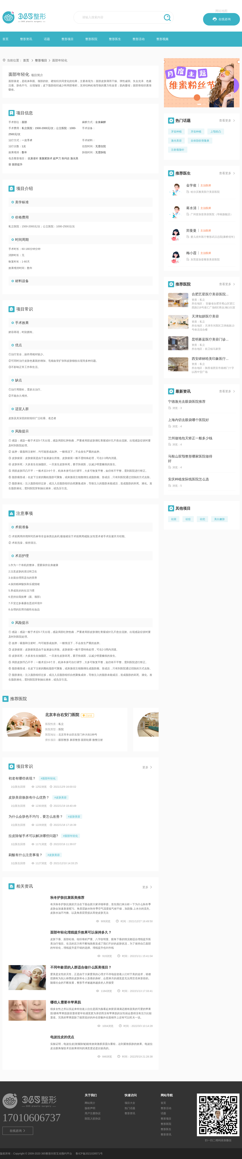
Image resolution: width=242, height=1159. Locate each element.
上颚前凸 (215, 131)
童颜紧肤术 (46, 158)
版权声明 (90, 1108)
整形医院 (91, 39)
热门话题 (130, 1108)
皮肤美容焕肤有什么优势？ (29, 797)
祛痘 (188, 519)
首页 (5, 39)
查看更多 (227, 121)
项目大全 (130, 1102)
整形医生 (115, 39)
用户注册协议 (93, 1113)
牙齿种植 (176, 131)
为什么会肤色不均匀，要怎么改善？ (36, 816)
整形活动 (139, 39)
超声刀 (57, 158)
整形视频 (162, 39)
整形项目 (67, 39)
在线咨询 (18, 1131)
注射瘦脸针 (177, 149)
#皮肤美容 (60, 797)
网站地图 (221, 10)
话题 (47, 39)
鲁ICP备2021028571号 (89, 1153)
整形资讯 (26, 39)
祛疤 (202, 519)
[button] (199, 104)
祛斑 (173, 519)
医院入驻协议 (93, 1118)
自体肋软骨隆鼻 (200, 140)
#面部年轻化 (48, 778)
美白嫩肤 (219, 519)
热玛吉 (66, 158)
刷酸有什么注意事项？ (26, 855)
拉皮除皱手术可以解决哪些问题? (33, 836)
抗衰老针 (33, 158)
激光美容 (176, 140)
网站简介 (90, 1102)
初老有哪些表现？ (22, 778)
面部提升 (17, 164)
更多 (147, 767)
